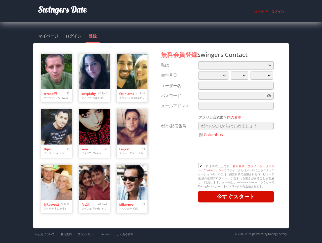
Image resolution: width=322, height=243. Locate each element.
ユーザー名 (171, 85)
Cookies (105, 234)
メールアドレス (175, 106)
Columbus (213, 134)
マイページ (48, 36)
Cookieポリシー (214, 170)
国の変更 (234, 117)
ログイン (277, 11)
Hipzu (48, 149)
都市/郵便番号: (174, 126)
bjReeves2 (51, 204)
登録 (93, 36)
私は (165, 65)
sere (85, 149)
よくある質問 (125, 234)
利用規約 (239, 166)
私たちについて (45, 234)
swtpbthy (89, 94)
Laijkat (124, 149)
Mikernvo (126, 204)
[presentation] (236, 151)
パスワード (171, 95)
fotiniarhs (126, 94)
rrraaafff (50, 94)
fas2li (86, 204)
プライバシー (86, 234)
